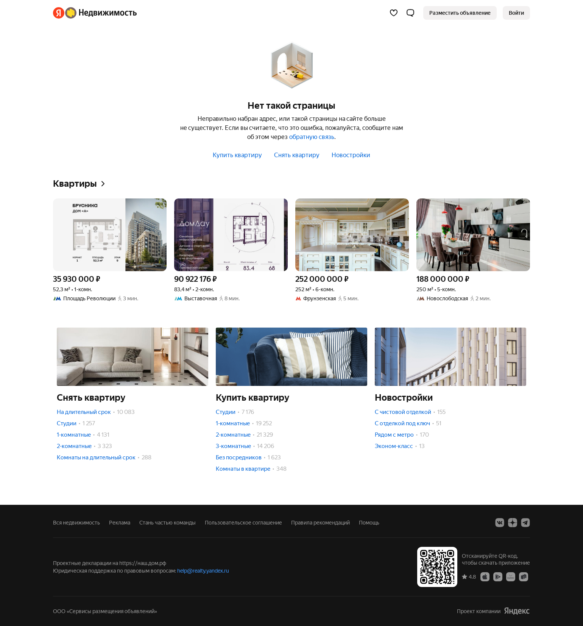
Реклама (119, 523)
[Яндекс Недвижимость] (101, 13)
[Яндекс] (58, 13)
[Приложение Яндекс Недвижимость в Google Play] (497, 576)
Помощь (369, 523)
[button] (410, 13)
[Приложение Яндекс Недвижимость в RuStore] (523, 576)
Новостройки (351, 155)
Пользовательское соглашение (243, 523)
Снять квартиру (297, 155)
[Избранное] (394, 13)
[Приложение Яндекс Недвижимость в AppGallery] (510, 576)
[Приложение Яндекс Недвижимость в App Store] (484, 576)
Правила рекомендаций (320, 523)
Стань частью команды (167, 523)
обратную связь (311, 136)
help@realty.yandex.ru (203, 571)
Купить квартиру (237, 155)
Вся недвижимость (76, 523)
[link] (516, 13)
